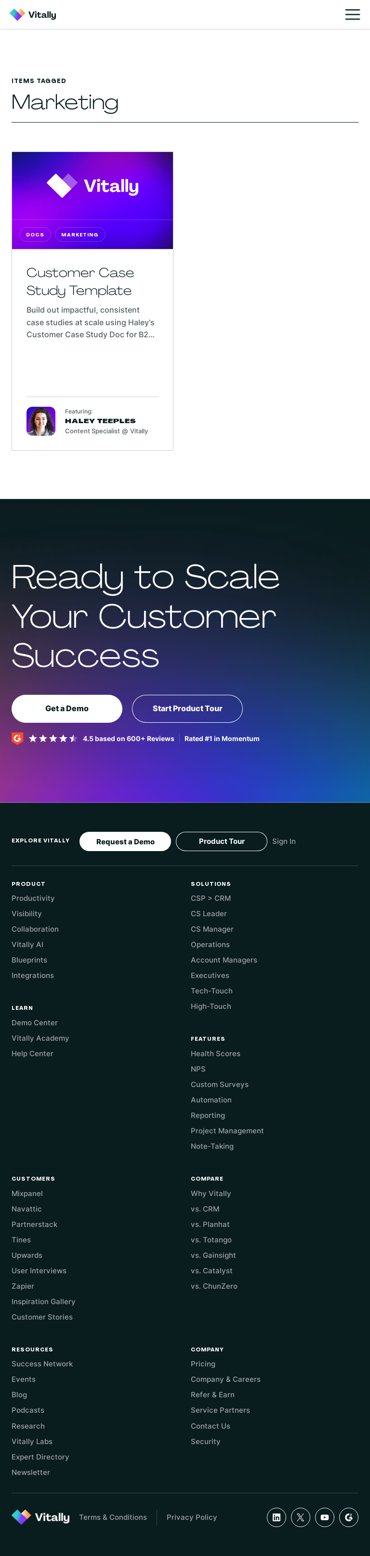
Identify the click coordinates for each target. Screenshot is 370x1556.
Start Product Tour (188, 708)
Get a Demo (67, 708)
